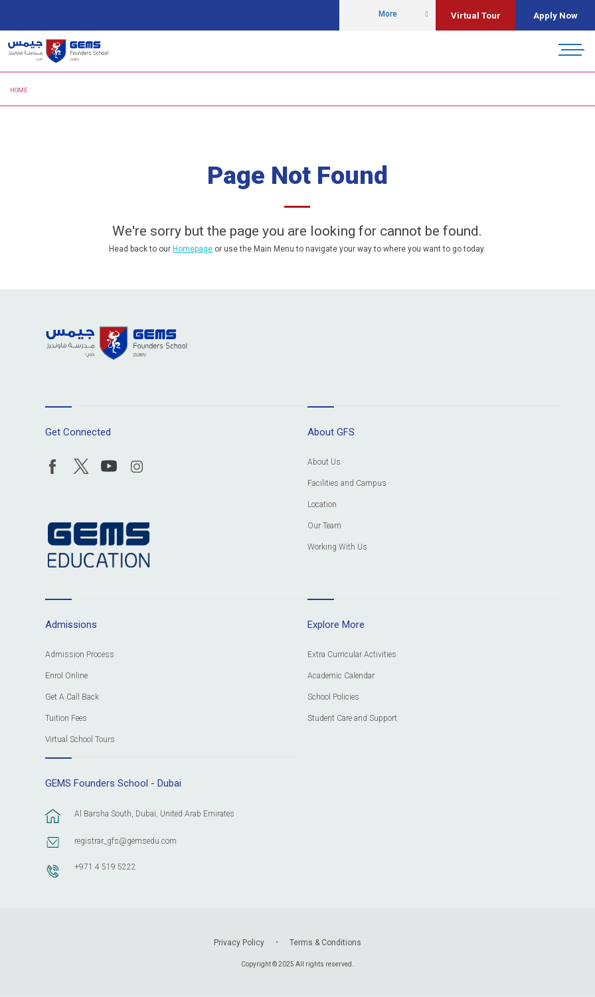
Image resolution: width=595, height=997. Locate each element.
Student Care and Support (352, 718)
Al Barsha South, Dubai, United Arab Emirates (154, 813)
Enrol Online (66, 676)
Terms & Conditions (325, 942)
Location (322, 504)
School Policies (333, 697)
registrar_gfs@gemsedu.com (125, 841)
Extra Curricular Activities (351, 655)
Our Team (324, 526)
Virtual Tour (476, 16)
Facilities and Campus (346, 483)
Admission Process (79, 655)
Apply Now (555, 16)
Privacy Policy (239, 942)
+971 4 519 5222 (105, 867)
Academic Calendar (341, 676)
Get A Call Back (72, 697)
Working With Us (337, 547)
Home (18, 90)
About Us (324, 462)
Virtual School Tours (80, 739)
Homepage (192, 249)
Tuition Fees (66, 718)
